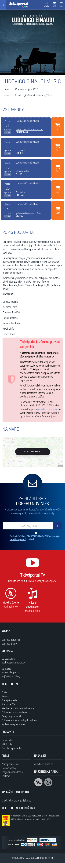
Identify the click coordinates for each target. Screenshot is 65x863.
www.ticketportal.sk (47, 409)
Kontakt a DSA (9, 704)
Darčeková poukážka (12, 748)
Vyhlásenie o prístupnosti (14, 724)
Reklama (6, 776)
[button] (54, 5)
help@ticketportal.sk (12, 672)
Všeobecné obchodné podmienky (18, 708)
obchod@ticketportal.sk (13, 662)
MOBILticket (7, 744)
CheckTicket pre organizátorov (16, 800)
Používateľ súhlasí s (35, 538)
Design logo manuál (11, 716)
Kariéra (5, 696)
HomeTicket (7, 740)
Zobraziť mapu (32, 452)
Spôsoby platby (9, 643)
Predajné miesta (9, 700)
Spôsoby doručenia (11, 639)
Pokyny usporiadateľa (12, 772)
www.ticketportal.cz (43, 764)
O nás (4, 692)
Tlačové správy (9, 768)
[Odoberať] (57, 525)
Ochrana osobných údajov (14, 712)
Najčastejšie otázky (11, 676)
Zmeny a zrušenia (10, 764)
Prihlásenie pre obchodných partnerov (20, 720)
